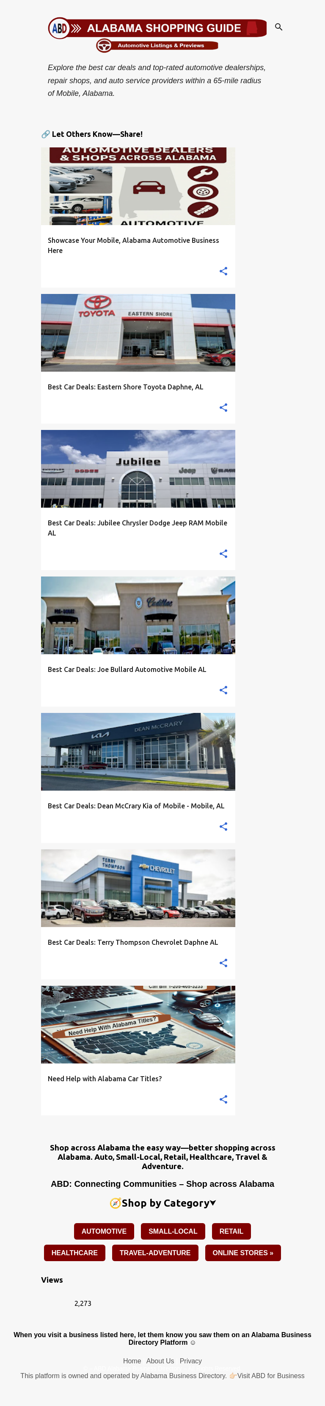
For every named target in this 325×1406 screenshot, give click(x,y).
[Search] (279, 27)
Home (132, 1361)
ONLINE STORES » (243, 1252)
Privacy (191, 1361)
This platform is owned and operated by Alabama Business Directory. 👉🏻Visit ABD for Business (162, 1375)
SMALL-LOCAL (173, 1231)
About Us (160, 1361)
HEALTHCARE (75, 1252)
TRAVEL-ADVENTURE (155, 1252)
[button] (223, 271)
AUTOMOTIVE (104, 1231)
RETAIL (232, 1231)
